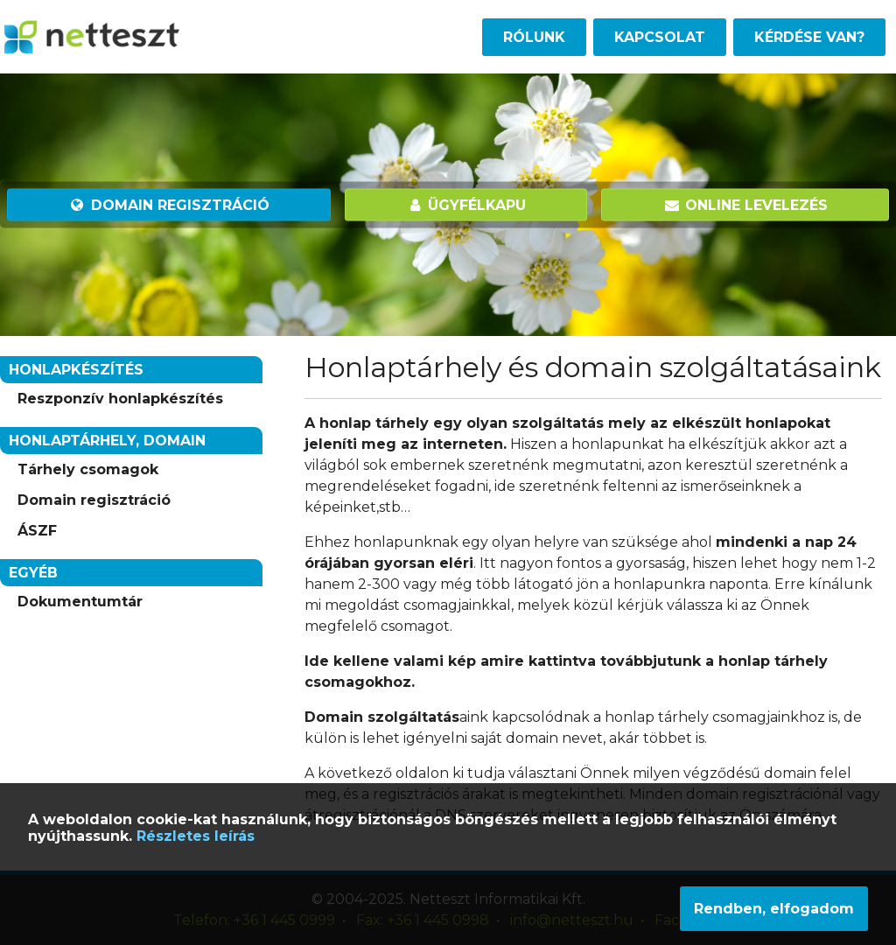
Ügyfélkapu (466, 205)
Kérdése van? (809, 37)
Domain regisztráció (169, 205)
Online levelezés (745, 205)
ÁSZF (37, 530)
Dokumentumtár (80, 601)
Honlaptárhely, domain (107, 440)
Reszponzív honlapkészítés (120, 398)
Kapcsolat (659, 37)
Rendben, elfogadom (774, 908)
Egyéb (33, 572)
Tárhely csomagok (88, 469)
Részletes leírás (195, 836)
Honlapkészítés (76, 369)
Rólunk (534, 37)
